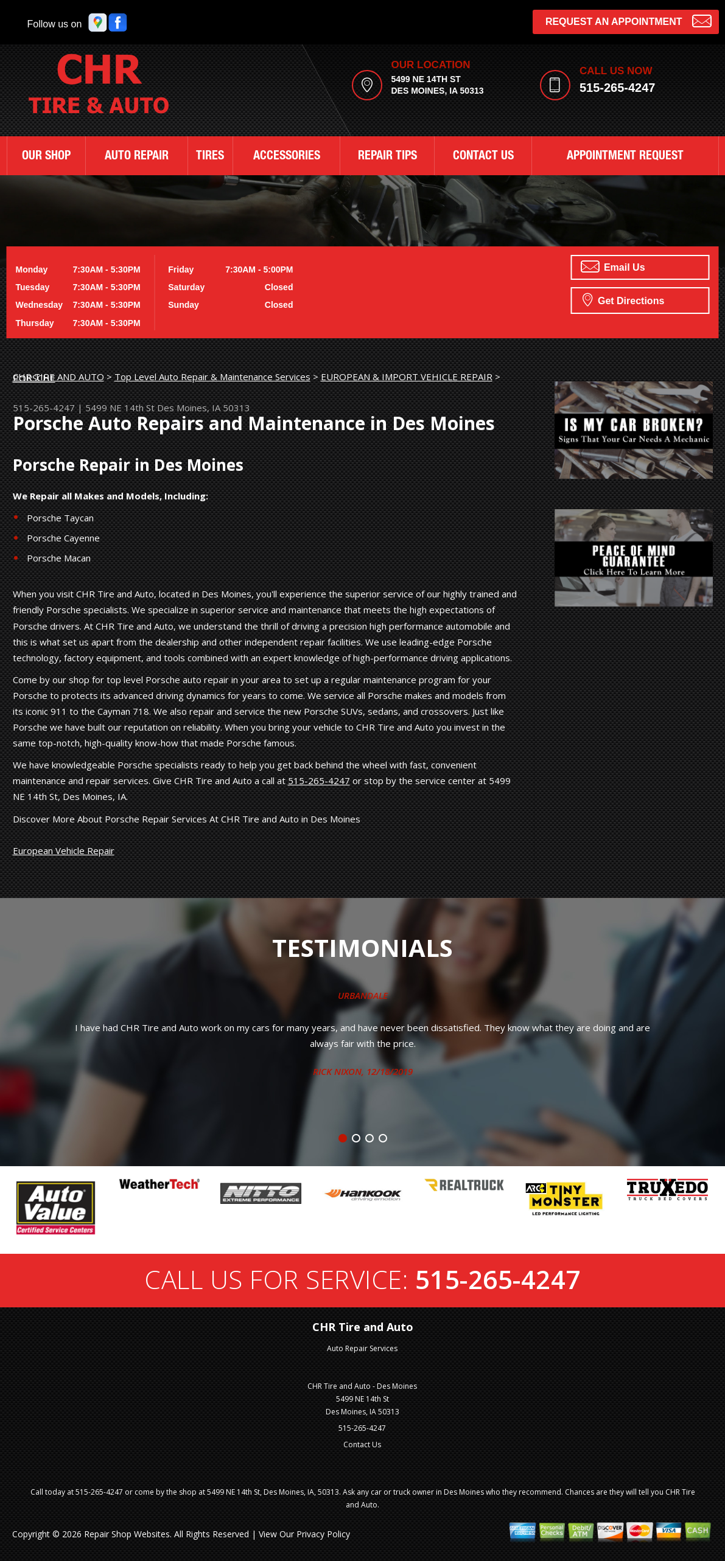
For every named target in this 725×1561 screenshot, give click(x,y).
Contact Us (362, 1444)
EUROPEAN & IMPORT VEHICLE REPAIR (406, 376)
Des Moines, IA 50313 (203, 408)
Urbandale (363, 995)
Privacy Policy (323, 1534)
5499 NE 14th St (120, 408)
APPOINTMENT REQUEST (625, 157)
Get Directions (624, 299)
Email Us (613, 266)
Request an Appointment (628, 20)
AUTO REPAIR (137, 157)
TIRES (210, 157)
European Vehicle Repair (63, 850)
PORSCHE (34, 378)
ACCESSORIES (286, 157)
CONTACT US (483, 157)
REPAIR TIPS (387, 157)
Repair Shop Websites (127, 1534)
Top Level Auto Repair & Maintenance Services (212, 376)
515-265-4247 (618, 87)
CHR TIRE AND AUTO (58, 376)
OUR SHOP (46, 157)
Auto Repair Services (362, 1348)
